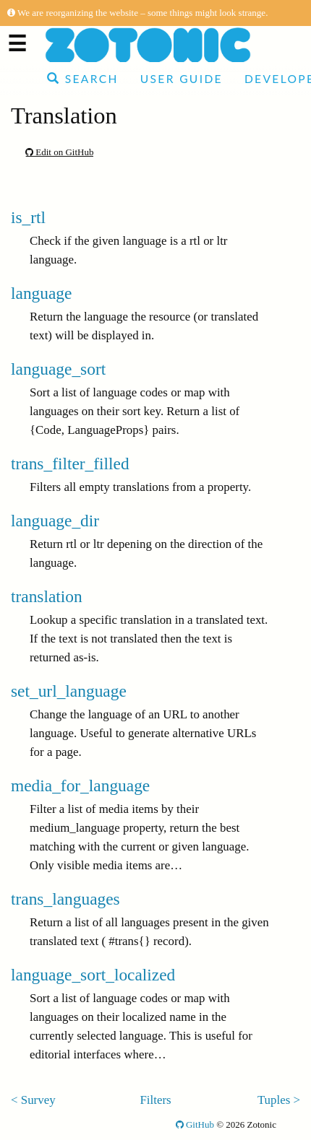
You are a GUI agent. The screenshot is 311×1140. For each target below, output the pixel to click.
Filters (155, 1100)
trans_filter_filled (70, 463)
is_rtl (28, 217)
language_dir (55, 520)
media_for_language (80, 785)
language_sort (58, 369)
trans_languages (65, 898)
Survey (38, 1100)
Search (83, 78)
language (41, 293)
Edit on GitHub (59, 152)
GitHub (195, 1124)
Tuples (273, 1100)
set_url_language (69, 691)
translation (46, 596)
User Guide (181, 78)
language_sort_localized (93, 974)
